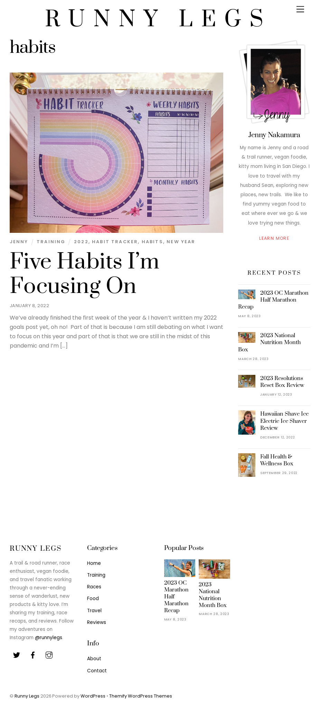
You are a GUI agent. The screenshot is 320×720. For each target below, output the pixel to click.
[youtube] (49, 655)
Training (51, 242)
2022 (81, 242)
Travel (94, 610)
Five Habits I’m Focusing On (84, 274)
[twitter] (16, 655)
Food (93, 598)
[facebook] (33, 655)
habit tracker (115, 242)
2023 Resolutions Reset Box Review (282, 382)
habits (152, 242)
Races (94, 587)
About (94, 658)
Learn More (274, 238)
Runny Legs (27, 696)
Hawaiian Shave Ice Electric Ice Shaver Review (284, 420)
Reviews (96, 622)
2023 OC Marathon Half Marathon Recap (273, 300)
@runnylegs (48, 637)
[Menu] (300, 9)
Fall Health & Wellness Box (276, 460)
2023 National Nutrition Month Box (269, 342)
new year (181, 242)
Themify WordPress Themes (140, 696)
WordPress (93, 696)
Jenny (19, 242)
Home (94, 563)
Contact (97, 670)
